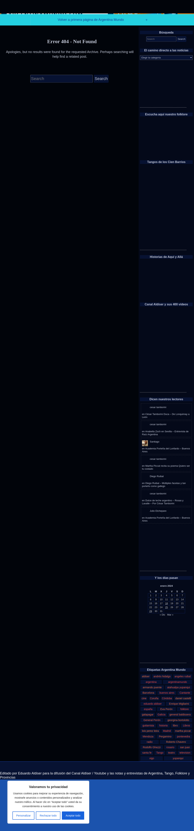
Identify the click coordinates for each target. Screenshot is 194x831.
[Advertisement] (163, 135)
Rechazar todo (48, 815)
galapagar (147, 766)
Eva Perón (166, 760)
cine (144, 749)
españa (148, 760)
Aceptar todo (73, 815)
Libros (186, 777)
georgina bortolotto (178, 771)
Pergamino (165, 787)
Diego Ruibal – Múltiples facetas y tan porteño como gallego (164, 536)
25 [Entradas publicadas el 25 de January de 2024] (166, 658)
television (185, 804)
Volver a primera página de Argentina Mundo (91, 71)
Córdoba (167, 749)
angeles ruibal (182, 727)
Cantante (185, 744)
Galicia (162, 766)
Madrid (167, 782)
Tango (159, 804)
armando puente (152, 738)
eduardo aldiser (153, 755)
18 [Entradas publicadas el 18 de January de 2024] (166, 654)
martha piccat (183, 782)
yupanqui (178, 809)
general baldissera (180, 766)
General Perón (151, 771)
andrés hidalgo (162, 727)
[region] (48, 802)
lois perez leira (150, 782)
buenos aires (166, 744)
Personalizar (23, 815)
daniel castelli (183, 749)
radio (150, 793)
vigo (151, 809)
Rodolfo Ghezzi (152, 798)
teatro (171, 804)
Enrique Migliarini (179, 755)
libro (175, 777)
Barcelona (148, 744)
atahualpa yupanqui (178, 738)
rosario (170, 798)
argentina (151, 733)
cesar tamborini (158, 458)
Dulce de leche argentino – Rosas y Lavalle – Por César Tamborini (162, 553)
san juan (185, 798)
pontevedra (183, 787)
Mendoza (148, 787)
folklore (184, 760)
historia (163, 777)
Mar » (170, 666)
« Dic (162, 666)
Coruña (154, 749)
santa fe (147, 804)
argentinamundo (177, 733)
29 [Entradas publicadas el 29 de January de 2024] (150, 662)
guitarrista (148, 777)
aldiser (146, 727)
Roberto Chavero (176, 793)
